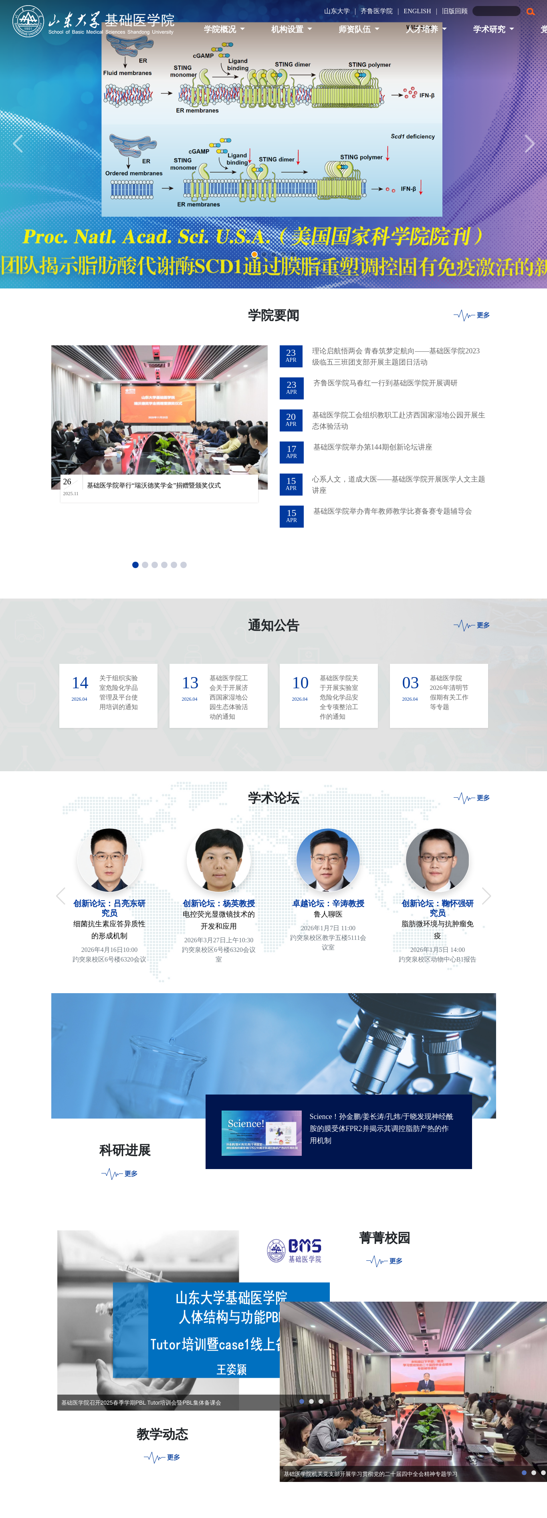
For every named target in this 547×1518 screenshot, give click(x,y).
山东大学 (337, 11)
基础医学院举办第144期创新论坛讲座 (372, 447)
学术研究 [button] (490, 29)
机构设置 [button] (288, 29)
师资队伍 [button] (356, 29)
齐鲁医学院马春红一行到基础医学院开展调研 (385, 383)
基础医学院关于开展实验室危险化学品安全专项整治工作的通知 (339, 697)
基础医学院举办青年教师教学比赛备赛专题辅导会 (392, 511)
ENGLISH (417, 11)
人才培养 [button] (423, 29)
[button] (254, 254)
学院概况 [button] (221, 29)
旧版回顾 (455, 11)
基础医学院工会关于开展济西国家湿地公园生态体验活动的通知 (229, 697)
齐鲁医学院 (377, 11)
